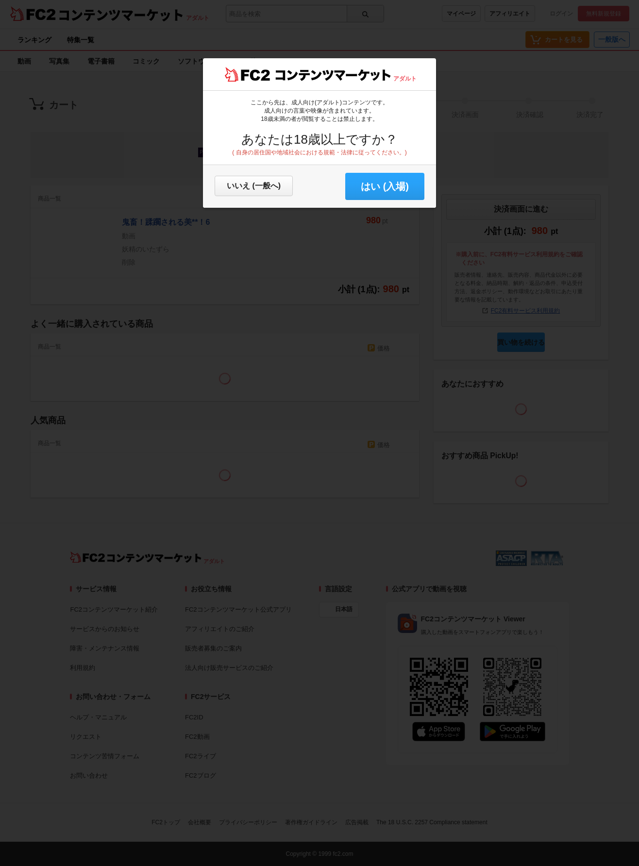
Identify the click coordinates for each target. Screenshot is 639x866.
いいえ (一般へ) (254, 186)
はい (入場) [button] (385, 186)
